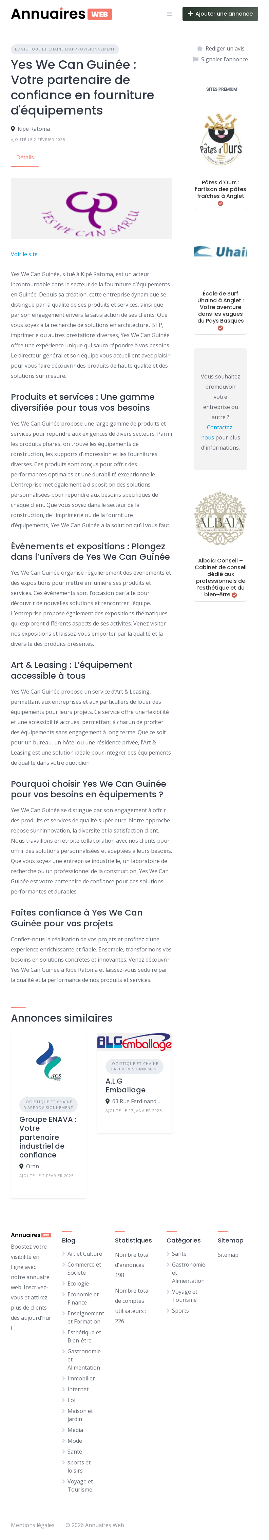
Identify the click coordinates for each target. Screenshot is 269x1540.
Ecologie (78, 1283)
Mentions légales (33, 1525)
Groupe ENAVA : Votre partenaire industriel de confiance (47, 1137)
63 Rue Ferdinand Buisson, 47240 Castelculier (138, 1101)
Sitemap (228, 1254)
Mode (75, 1440)
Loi (71, 1400)
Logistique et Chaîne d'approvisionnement (65, 49)
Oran (32, 1166)
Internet (78, 1389)
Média (75, 1430)
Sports (180, 1310)
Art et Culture (85, 1253)
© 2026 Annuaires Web (94, 1525)
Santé (75, 1451)
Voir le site (24, 254)
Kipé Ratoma (34, 128)
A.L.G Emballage (125, 1085)
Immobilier (81, 1378)
